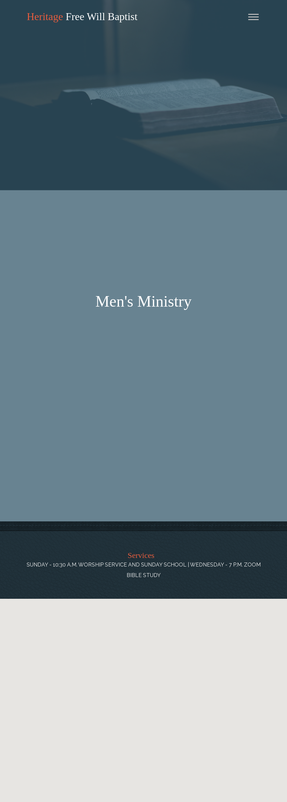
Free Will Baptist (82, 16)
